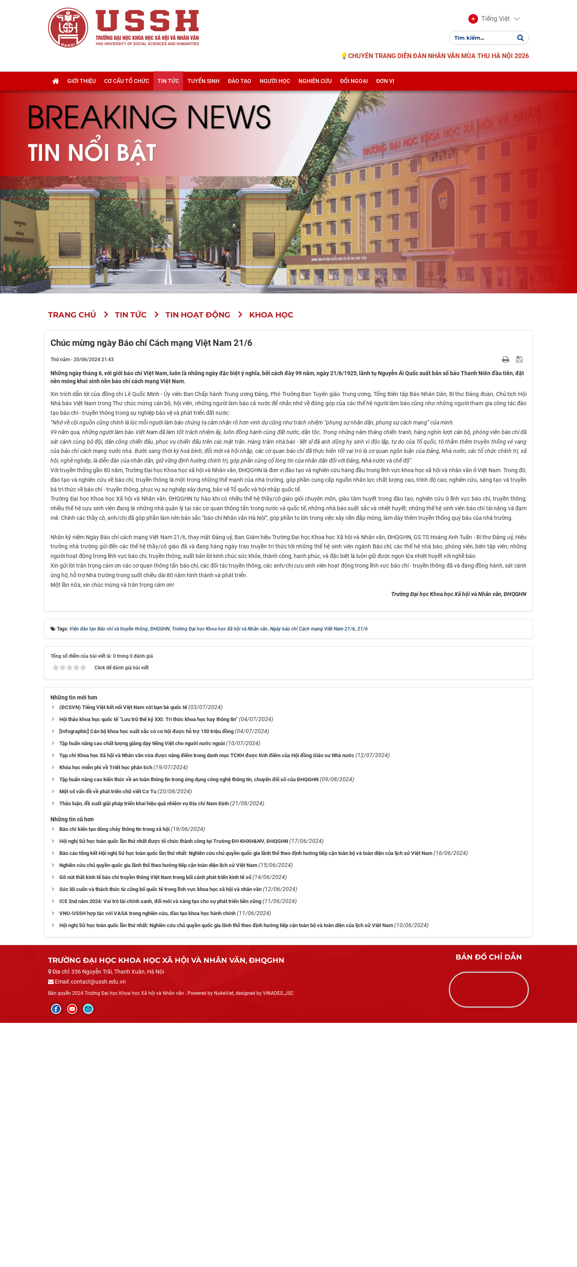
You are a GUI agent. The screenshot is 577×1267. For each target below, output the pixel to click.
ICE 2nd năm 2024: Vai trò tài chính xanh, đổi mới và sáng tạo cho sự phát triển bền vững (160, 1145)
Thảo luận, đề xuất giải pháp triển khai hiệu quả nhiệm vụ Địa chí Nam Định (144, 1048)
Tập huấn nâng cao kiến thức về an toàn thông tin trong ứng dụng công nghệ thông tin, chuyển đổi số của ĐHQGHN (189, 1023)
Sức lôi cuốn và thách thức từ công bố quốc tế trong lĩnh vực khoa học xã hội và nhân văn (160, 1133)
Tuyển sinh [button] (204, 81)
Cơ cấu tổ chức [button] (126, 81)
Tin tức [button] (168, 81)
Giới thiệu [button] (81, 81)
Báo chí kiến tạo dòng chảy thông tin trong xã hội (114, 1073)
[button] (489, 19)
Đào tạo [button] (239, 81)
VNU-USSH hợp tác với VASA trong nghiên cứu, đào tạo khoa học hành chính (147, 1157)
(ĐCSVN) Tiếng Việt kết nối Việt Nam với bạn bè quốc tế (123, 951)
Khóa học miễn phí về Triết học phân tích (105, 1011)
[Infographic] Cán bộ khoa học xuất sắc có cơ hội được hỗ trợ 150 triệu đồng (146, 975)
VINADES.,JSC (278, 1237)
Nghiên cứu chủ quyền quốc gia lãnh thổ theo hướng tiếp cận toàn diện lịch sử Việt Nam (158, 1109)
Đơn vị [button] (385, 81)
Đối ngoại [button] (354, 81)
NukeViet (224, 1237)
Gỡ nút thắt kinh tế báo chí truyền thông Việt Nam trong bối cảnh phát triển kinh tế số (155, 1121)
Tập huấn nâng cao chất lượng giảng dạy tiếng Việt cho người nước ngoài (142, 987)
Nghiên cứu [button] (315, 81)
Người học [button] (275, 81)
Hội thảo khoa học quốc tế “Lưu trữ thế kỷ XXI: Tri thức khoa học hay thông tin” (148, 963)
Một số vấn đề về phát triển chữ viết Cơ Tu (107, 1036)
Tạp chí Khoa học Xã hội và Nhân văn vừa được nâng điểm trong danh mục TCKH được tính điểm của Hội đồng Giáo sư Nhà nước (206, 999)
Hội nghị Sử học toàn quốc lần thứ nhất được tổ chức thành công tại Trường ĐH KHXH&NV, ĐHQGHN (173, 1085)
